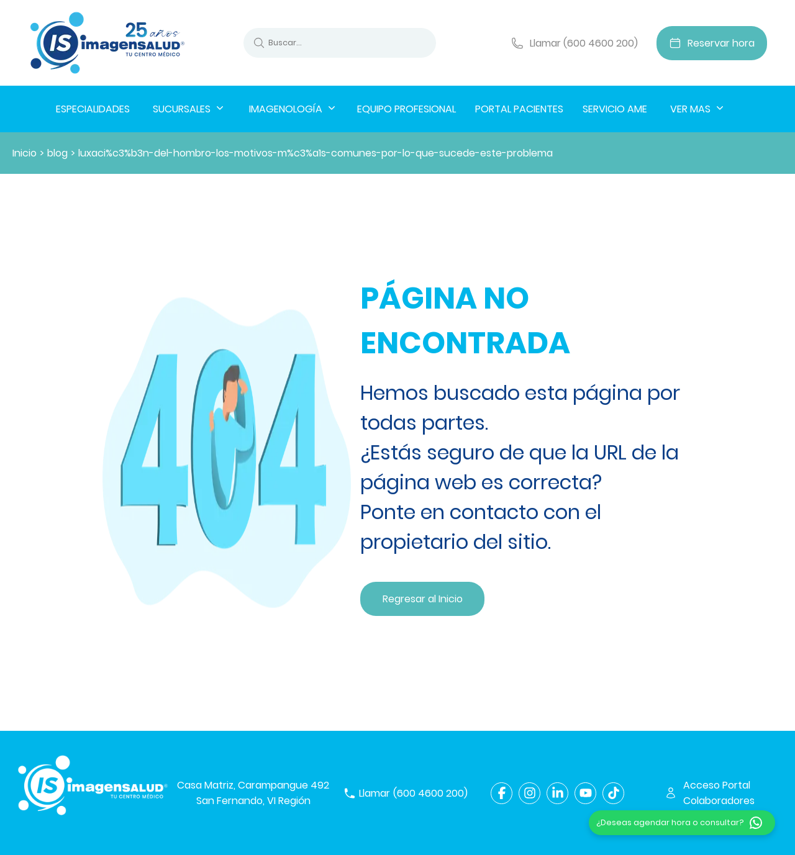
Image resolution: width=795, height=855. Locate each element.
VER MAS (698, 108)
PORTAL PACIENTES (519, 109)
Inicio (24, 153)
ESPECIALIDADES (93, 109)
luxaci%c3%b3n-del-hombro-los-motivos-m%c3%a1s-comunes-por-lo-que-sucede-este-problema (315, 153)
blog (57, 153)
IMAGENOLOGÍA (293, 108)
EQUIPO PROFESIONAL (406, 109)
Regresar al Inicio (423, 599)
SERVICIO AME (615, 109)
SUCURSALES (189, 108)
